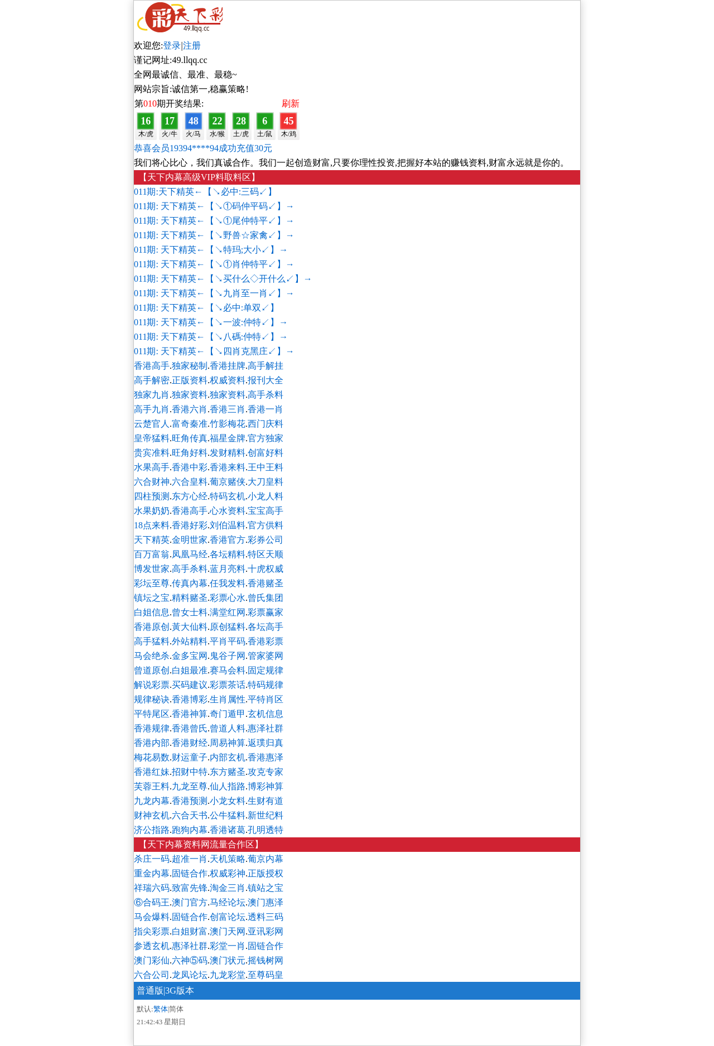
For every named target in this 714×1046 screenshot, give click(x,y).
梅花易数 (152, 757)
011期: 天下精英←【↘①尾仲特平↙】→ (214, 220)
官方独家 (265, 438)
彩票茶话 (227, 685)
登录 (172, 45)
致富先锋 (190, 888)
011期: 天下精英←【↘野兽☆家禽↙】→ (214, 235)
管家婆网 (265, 656)
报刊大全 (265, 380)
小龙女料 (227, 801)
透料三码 (265, 917)
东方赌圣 (227, 772)
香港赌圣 (265, 583)
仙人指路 (227, 786)
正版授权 (265, 873)
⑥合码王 (152, 902)
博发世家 (152, 568)
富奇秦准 (190, 423)
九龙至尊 (190, 786)
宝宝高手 (265, 510)
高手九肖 (152, 409)
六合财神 (152, 481)
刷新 (291, 103)
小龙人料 (265, 496)
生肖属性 (227, 699)
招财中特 (190, 772)
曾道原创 (152, 670)
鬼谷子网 (227, 656)
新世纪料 (265, 815)
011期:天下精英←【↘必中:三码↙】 (205, 191)
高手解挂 (265, 365)
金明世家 (190, 539)
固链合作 (190, 873)
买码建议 (190, 685)
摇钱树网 (265, 960)
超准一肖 (190, 859)
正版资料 (190, 380)
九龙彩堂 (227, 975)
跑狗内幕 (190, 830)
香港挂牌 (227, 365)
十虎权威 (265, 568)
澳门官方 (190, 902)
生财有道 (265, 801)
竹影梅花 (227, 423)
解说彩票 (152, 685)
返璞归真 (265, 743)
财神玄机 (152, 815)
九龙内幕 (152, 801)
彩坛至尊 (152, 583)
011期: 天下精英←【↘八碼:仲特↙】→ (211, 336)
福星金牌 (227, 438)
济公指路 (152, 830)
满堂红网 (227, 612)
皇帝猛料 (152, 438)
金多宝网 (190, 656)
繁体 (160, 1009)
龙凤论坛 (190, 975)
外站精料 (190, 641)
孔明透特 (265, 830)
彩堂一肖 (227, 946)
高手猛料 (152, 641)
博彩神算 (265, 786)
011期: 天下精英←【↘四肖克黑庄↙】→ (214, 351)
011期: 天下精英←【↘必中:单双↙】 (206, 307)
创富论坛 (227, 917)
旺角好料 (190, 452)
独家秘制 (190, 365)
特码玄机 (227, 496)
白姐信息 (152, 612)
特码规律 (265, 685)
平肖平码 (227, 641)
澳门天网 (227, 931)
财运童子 (190, 757)
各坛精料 (227, 554)
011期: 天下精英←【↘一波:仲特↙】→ (211, 322)
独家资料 (190, 394)
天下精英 (152, 539)
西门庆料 (265, 423)
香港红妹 (152, 772)
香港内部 (152, 743)
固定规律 (265, 670)
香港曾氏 (190, 728)
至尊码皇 (265, 975)
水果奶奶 (152, 510)
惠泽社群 (265, 728)
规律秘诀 (152, 699)
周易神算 (227, 743)
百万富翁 (152, 554)
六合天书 (190, 815)
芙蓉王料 (152, 786)
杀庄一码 (152, 859)
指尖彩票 (152, 931)
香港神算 (190, 714)
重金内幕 (152, 873)
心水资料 (227, 510)
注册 (192, 45)
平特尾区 (152, 714)
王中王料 (265, 467)
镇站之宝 (265, 888)
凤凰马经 (190, 554)
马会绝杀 (152, 656)
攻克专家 (265, 772)
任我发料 (227, 583)
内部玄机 (227, 757)
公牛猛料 (227, 815)
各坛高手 (265, 627)
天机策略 (227, 859)
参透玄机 (152, 946)
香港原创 (152, 627)
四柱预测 (152, 496)
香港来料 (227, 467)
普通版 (150, 990)
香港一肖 (265, 409)
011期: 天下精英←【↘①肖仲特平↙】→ (214, 264)
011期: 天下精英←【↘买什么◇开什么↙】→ (223, 278)
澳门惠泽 (265, 902)
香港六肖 (190, 409)
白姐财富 (190, 931)
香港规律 (152, 728)
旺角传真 (190, 438)
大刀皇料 (265, 481)
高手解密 (152, 380)
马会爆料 (152, 917)
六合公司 (152, 975)
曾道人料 (227, 728)
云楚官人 (152, 423)
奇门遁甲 (227, 714)
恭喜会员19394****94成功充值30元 (203, 148)
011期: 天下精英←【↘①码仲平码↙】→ (214, 206)
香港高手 (152, 365)
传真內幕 (190, 583)
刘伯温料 (227, 525)
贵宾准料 (152, 452)
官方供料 (265, 525)
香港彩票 (265, 641)
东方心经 (190, 496)
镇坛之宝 (152, 597)
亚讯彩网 (265, 931)
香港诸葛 (227, 830)
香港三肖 (227, 409)
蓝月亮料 (227, 568)
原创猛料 (227, 627)
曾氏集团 (265, 597)
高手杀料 (265, 394)
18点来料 (152, 525)
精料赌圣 (190, 597)
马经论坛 (227, 902)
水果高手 (152, 467)
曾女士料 (190, 612)
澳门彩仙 (152, 960)
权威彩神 (227, 873)
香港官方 (227, 539)
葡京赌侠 (227, 481)
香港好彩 (190, 525)
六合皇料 (190, 481)
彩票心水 (227, 597)
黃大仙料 (190, 627)
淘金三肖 (227, 888)
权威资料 (227, 380)
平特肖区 (265, 699)
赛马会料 (227, 670)
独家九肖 (152, 394)
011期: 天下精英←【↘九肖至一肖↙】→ (214, 293)
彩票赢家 (265, 612)
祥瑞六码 (152, 888)
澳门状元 (227, 960)
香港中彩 (190, 467)
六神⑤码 (190, 960)
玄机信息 (265, 714)
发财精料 (227, 452)
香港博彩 (190, 699)
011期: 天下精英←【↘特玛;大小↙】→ (211, 249)
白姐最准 (190, 670)
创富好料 (265, 452)
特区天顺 (265, 554)
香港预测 (190, 801)
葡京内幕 (265, 859)
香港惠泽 (265, 757)
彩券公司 (265, 539)
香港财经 (190, 743)
